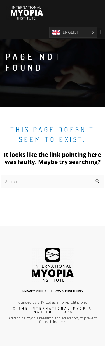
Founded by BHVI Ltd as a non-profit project (52, 302)
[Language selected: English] (73, 32)
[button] (99, 32)
